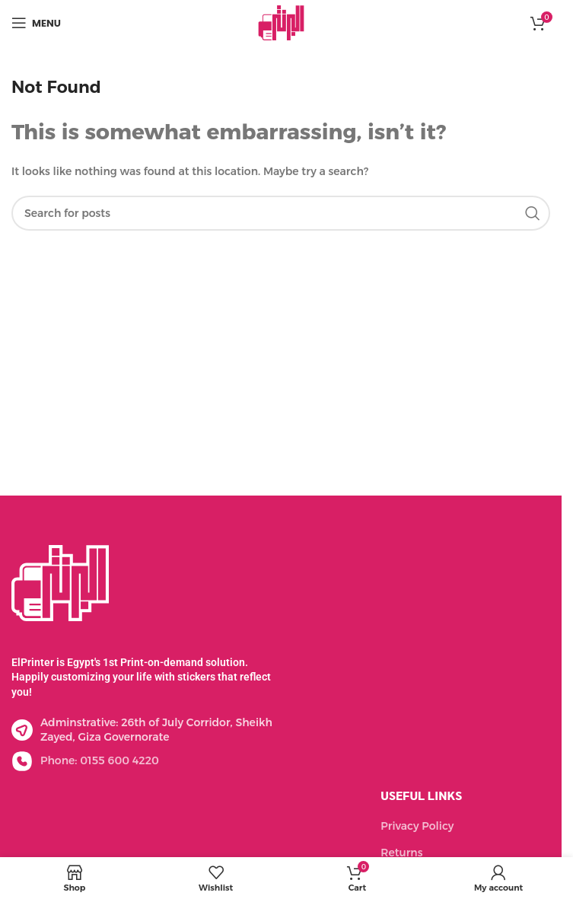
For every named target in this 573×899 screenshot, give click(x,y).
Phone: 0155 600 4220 (99, 760)
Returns (401, 852)
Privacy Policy (417, 826)
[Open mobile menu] (36, 23)
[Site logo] (281, 22)
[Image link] (60, 581)
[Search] (280, 213)
